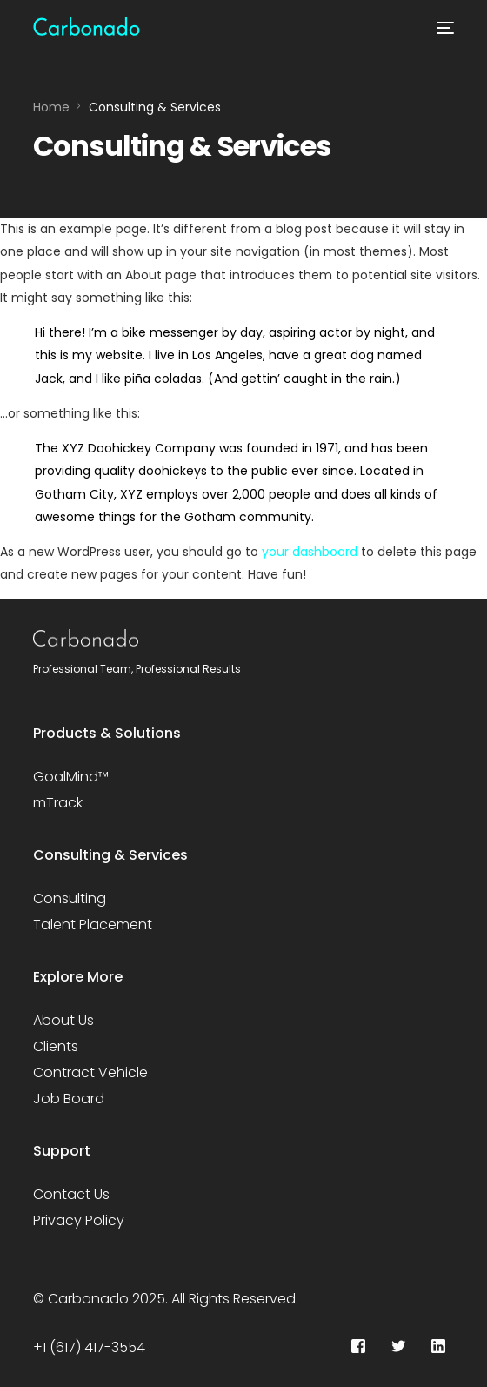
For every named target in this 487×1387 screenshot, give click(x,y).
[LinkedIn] (438, 1347)
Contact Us (71, 1194)
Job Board (68, 1099)
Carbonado (88, 1299)
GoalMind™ (71, 777)
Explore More (78, 977)
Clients (55, 1046)
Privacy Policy (78, 1220)
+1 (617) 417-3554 (89, 1347)
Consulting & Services (110, 855)
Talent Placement (92, 925)
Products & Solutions (107, 733)
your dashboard (309, 551)
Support (61, 1151)
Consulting (69, 898)
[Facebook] (358, 1347)
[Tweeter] (398, 1347)
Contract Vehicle (90, 1072)
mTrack (58, 803)
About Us (63, 1020)
